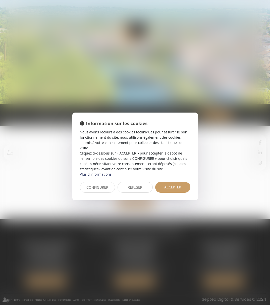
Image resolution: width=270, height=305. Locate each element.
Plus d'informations (96, 174)
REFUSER (135, 187)
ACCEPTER (172, 187)
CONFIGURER (97, 187)
